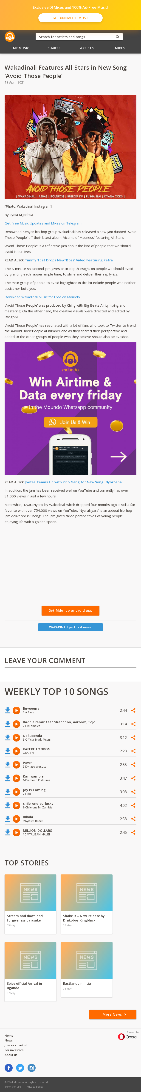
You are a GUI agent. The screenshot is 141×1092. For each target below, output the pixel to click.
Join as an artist (16, 1045)
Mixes (120, 48)
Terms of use (13, 1086)
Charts (54, 48)
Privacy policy (34, 1086)
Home (9, 1035)
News (9, 1040)
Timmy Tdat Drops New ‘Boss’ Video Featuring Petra (69, 260)
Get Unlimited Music (71, 18)
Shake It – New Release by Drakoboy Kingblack (84, 918)
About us (11, 1055)
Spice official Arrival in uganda (24, 985)
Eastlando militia (77, 983)
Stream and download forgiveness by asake (25, 918)
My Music (21, 48)
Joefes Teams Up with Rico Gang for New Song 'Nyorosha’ (73, 482)
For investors (14, 1050)
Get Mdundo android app (70, 610)
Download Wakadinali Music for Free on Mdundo (42, 297)
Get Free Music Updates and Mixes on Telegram (43, 223)
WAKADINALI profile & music (70, 627)
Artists (87, 48)
